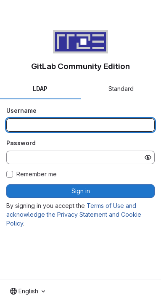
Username (21, 110)
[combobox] (27, 291)
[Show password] (148, 157)
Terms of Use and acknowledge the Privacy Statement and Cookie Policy (73, 214)
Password (21, 142)
